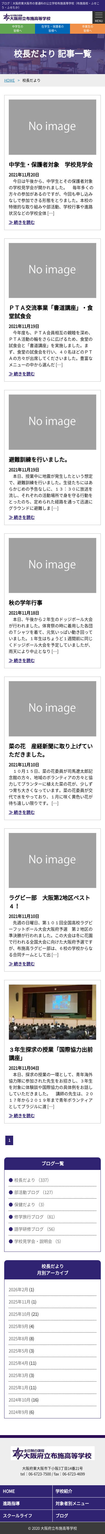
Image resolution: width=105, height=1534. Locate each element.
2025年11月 (20, 1302)
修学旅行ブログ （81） (35, 1217)
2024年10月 (20, 1400)
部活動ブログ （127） (34, 1192)
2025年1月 (18, 1388)
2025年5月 (18, 1351)
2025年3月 (18, 1375)
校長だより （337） (32, 1180)
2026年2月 (18, 1289)
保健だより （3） (30, 1205)
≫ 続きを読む (22, 222)
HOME (9, 1491)
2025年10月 (20, 1314)
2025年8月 (18, 1339)
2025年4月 (18, 1363)
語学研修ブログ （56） (35, 1229)
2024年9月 (18, 1412)
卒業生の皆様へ (87, 28)
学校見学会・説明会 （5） (39, 1241)
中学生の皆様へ (17, 28)
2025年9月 (18, 1326)
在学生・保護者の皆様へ (52, 28)
